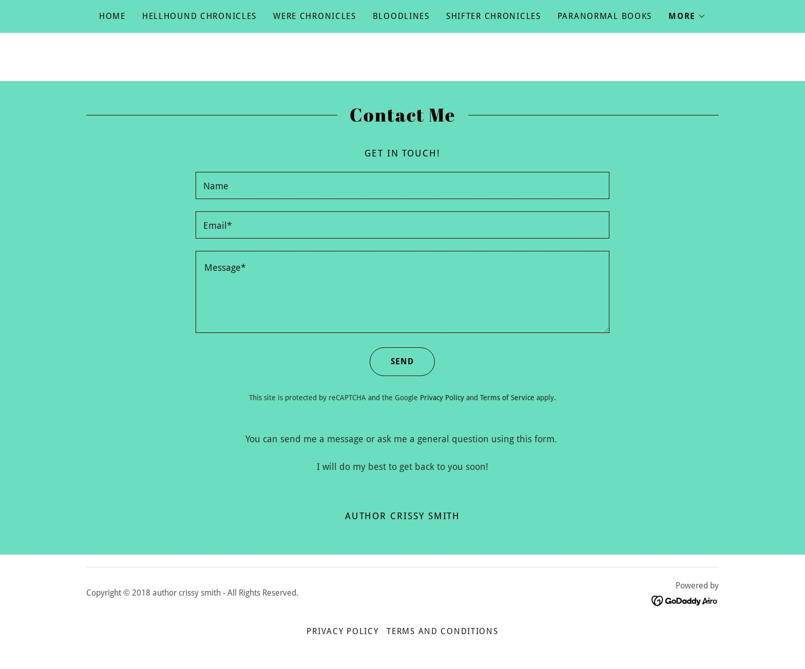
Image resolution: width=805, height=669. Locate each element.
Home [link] (112, 16)
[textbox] (402, 185)
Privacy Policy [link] (442, 397)
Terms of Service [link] (507, 397)
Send (392, 361)
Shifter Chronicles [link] (493, 16)
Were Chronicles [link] (314, 16)
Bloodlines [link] (401, 16)
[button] (687, 16)
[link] (685, 600)
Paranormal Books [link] (605, 16)
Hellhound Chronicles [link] (199, 16)
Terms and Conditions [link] (442, 631)
